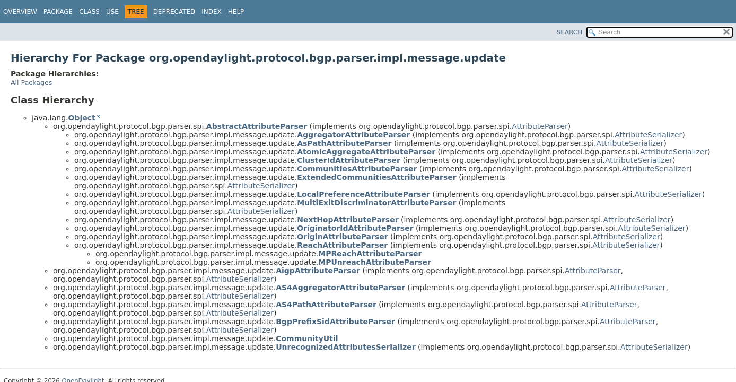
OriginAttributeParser (342, 236)
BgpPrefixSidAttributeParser (335, 321)
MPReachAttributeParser (370, 253)
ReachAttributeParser (342, 245)
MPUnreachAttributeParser (374, 262)
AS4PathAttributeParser (326, 304)
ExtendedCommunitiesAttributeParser (376, 177)
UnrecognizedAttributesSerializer (345, 347)
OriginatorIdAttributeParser (355, 228)
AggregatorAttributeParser (353, 135)
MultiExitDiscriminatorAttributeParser (376, 202)
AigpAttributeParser (318, 270)
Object (81, 118)
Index (211, 11)
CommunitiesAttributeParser (357, 168)
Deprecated (174, 11)
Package (58, 11)
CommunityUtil (307, 338)
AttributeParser (540, 126)
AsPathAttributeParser (344, 143)
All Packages (31, 82)
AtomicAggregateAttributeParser (366, 151)
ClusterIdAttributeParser (348, 160)
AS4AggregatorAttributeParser (340, 287)
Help (236, 11)
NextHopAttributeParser (347, 219)
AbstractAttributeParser (256, 126)
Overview (20, 11)
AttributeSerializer (648, 135)
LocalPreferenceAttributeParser (363, 194)
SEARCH (570, 32)
